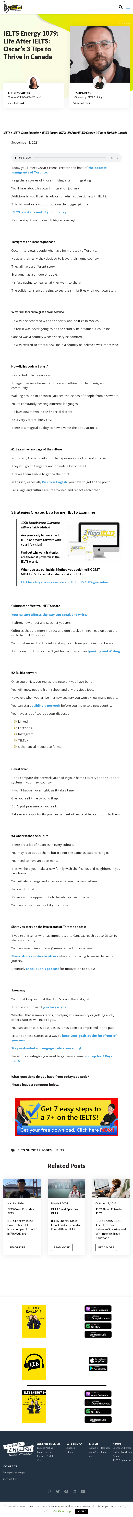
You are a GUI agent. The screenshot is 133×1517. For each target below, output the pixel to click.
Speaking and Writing (104, 651)
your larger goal (55, 1007)
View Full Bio (16, 102)
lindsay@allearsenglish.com (17, 1472)
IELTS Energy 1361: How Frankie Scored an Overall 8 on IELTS (66, 1225)
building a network (46, 705)
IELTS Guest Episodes (26, 133)
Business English (54, 482)
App (91, 1456)
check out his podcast (42, 969)
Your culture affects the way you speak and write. (49, 615)
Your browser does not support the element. (66, 157)
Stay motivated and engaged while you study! (46, 1048)
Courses (117, 1456)
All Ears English (48, 1443)
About (117, 1443)
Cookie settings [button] (62, 1511)
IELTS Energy (74, 1443)
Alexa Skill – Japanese (100, 1447)
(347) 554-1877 (10, 1478)
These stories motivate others (34, 956)
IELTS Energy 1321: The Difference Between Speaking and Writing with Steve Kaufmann (110, 1229)
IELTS (6, 133)
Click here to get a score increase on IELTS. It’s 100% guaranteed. (65, 582)
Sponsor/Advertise (122, 1447)
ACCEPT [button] (81, 1511)
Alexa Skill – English (98, 1451)
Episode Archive (45, 1447)
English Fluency (44, 1451)
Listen (93, 1443)
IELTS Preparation (122, 1460)
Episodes (70, 1447)
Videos (40, 1460)
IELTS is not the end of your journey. (39, 212)
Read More (17, 1247)
